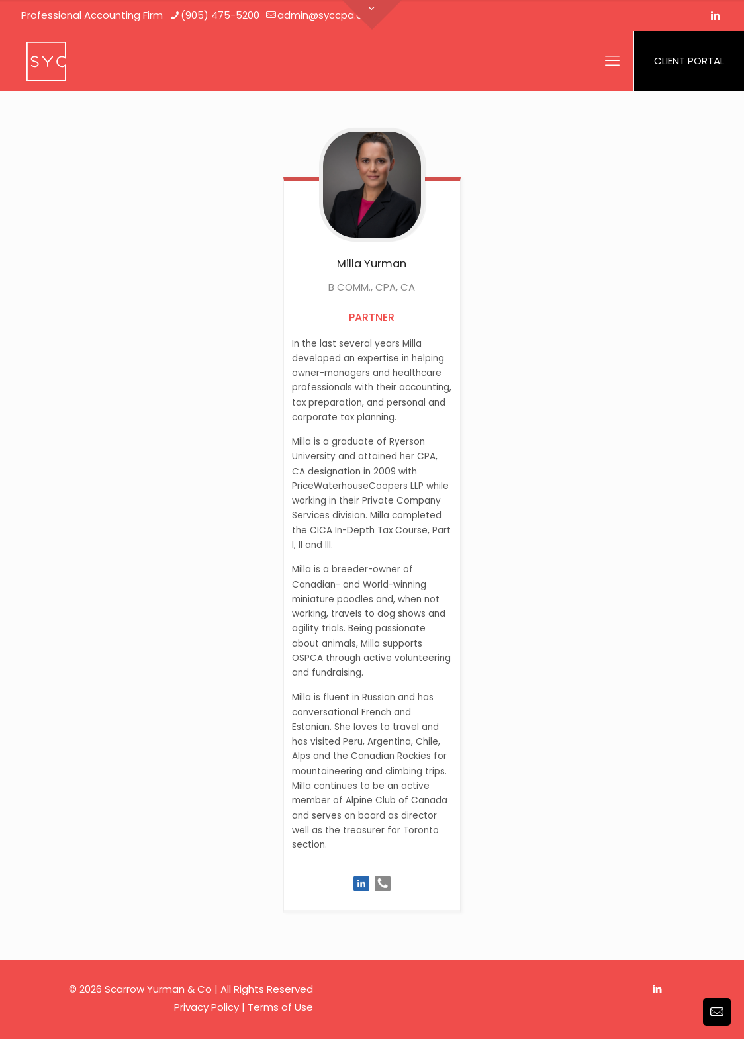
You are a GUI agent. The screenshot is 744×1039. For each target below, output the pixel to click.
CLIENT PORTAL (689, 61)
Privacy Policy (206, 1007)
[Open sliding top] (372, 15)
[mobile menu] (612, 61)
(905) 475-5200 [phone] (220, 15)
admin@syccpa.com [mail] (328, 15)
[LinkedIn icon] (715, 16)
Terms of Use (280, 1007)
